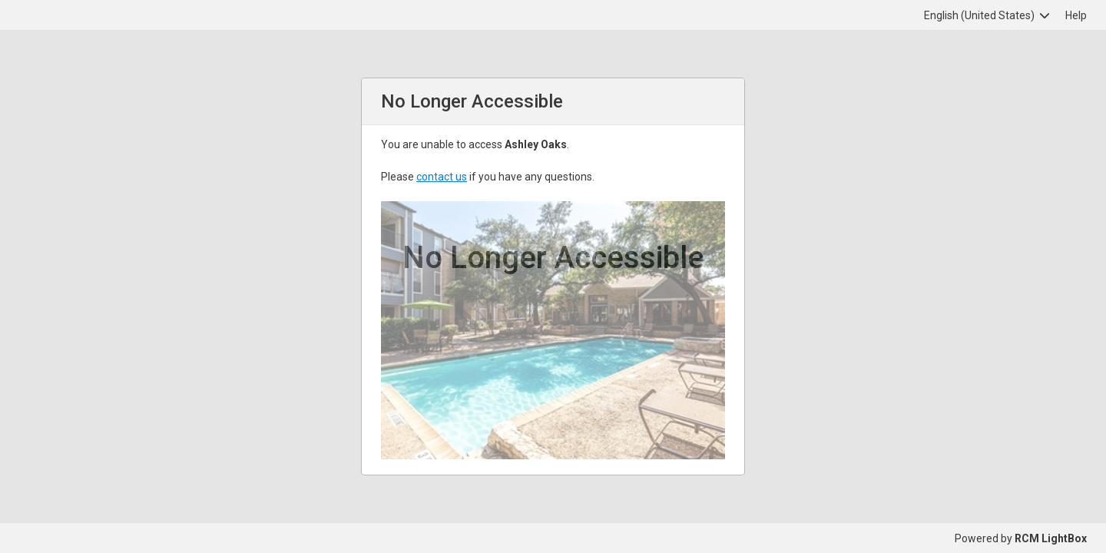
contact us (441, 177)
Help (1076, 15)
